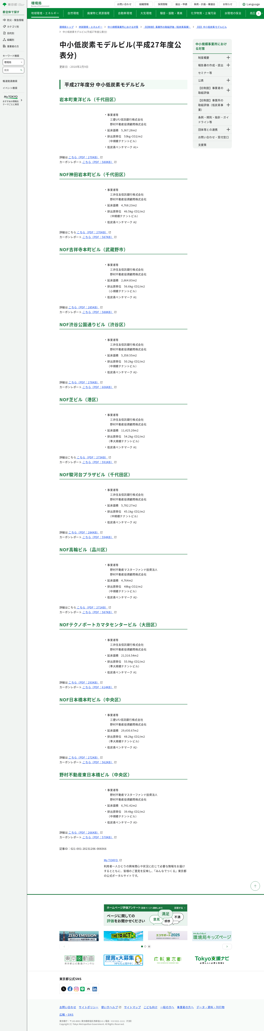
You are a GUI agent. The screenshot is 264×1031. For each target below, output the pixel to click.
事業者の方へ (185, 1007)
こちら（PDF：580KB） (97, 162)
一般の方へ (167, 1007)
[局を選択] (13, 62)
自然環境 (73, 13)
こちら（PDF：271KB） (92, 607)
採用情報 (162, 4)
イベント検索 (10, 88)
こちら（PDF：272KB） (83, 757)
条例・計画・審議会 (204, 4)
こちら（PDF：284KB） (83, 532)
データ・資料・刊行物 (210, 1007)
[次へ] (227, 946)
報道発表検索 (10, 81)
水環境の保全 (233, 13)
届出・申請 (181, 4)
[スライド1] (142, 946)
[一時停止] (149, 946)
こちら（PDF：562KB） (97, 762)
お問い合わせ (124, 4)
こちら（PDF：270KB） (83, 157)
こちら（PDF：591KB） (97, 462)
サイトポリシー (88, 1007)
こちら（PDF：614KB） (97, 687)
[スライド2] (145, 946)
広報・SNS (66, 1014)
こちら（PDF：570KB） (97, 837)
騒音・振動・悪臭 (171, 13)
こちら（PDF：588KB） (97, 312)
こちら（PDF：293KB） (83, 682)
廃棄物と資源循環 (98, 13)
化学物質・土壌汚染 (203, 13)
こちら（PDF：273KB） (92, 457)
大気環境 (146, 13)
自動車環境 (125, 13)
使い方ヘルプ (109, 1007)
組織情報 (144, 4)
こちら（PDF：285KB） (83, 307)
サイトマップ (132, 1007)
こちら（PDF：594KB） (97, 537)
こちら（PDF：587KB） (97, 237)
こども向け (151, 1007)
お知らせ (227, 4)
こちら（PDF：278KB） (83, 382)
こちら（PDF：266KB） (83, 832)
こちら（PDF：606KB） (97, 387)
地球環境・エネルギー (45, 13)
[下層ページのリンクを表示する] (228, 57)
